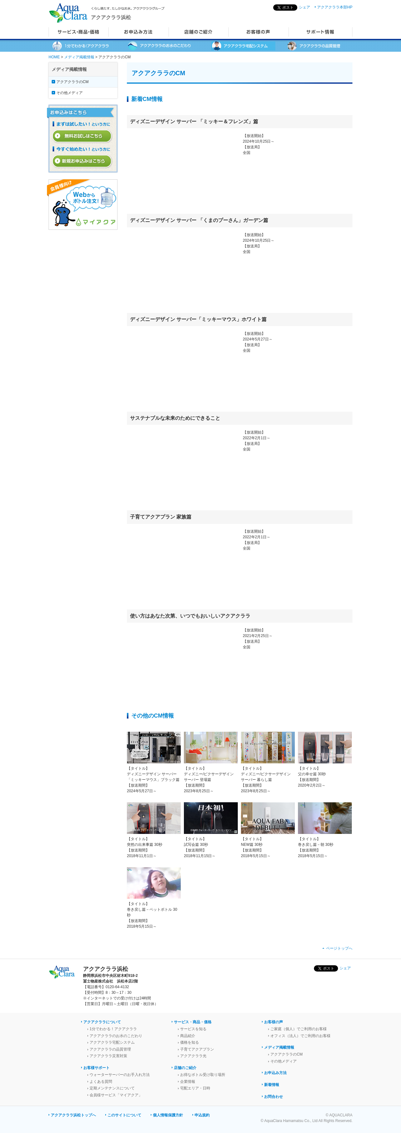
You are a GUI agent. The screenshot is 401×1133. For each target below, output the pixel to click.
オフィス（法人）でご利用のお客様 (300, 1036)
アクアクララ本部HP (334, 7)
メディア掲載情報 (79, 57)
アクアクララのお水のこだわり (116, 1036)
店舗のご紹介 (185, 1068)
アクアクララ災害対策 (108, 1056)
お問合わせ (273, 1096)
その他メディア (69, 93)
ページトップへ (339, 948)
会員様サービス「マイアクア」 (116, 1095)
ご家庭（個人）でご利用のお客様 (298, 1029)
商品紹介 (187, 1036)
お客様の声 (273, 1022)
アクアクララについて (102, 1022)
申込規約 (202, 1115)
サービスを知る (193, 1029)
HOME (54, 57)
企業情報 (187, 1081)
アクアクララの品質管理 (110, 1049)
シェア (304, 7)
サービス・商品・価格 (192, 1022)
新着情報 (271, 1085)
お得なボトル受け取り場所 (202, 1074)
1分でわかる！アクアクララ (113, 1029)
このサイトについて (124, 1115)
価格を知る (189, 1042)
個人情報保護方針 (168, 1115)
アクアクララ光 (193, 1056)
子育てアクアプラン (197, 1049)
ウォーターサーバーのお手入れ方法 (120, 1074)
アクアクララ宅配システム (112, 1042)
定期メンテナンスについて (112, 1088)
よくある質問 (101, 1081)
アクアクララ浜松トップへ (73, 1115)
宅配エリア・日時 (195, 1088)
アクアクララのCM (72, 82)
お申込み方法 (275, 1073)
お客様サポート (96, 1068)
